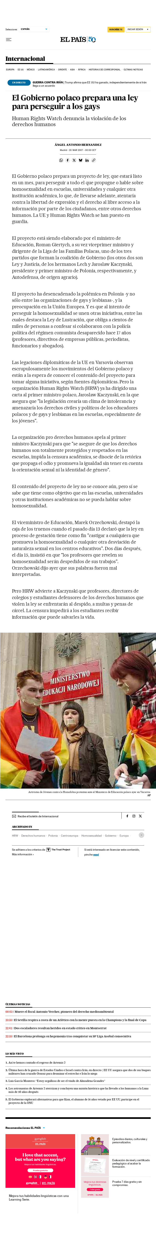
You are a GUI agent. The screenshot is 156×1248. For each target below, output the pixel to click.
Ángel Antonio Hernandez (78, 145)
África (82, 69)
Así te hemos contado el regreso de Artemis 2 (37, 1062)
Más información (23, 854)
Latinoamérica (46, 69)
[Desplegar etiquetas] (141, 835)
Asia (72, 69)
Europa (10, 69)
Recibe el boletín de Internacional (38, 816)
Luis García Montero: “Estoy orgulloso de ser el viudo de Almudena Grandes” (57, 1080)
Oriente (62, 69)
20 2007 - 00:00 (82, 150)
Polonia (53, 835)
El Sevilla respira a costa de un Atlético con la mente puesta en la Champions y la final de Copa (80, 1020)
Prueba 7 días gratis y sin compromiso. (127, 1183)
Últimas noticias (133, 69)
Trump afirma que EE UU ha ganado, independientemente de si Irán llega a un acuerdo (90, 84)
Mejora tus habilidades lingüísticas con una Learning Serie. (39, 1197)
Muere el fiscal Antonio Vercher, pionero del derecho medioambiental (64, 1012)
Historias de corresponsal (105, 69)
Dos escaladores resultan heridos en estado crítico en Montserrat (60, 1028)
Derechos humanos (33, 835)
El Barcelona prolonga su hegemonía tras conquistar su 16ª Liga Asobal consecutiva (72, 1036)
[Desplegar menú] (8, 39)
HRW (15, 835)
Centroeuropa (69, 835)
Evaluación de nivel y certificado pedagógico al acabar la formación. (131, 1163)
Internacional (25, 59)
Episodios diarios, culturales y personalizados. (129, 1140)
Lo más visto (14, 1053)
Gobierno (110, 835)
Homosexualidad (91, 835)
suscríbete (116, 29)
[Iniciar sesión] (138, 29)
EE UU (21, 69)
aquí (96, 854)
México (31, 69)
